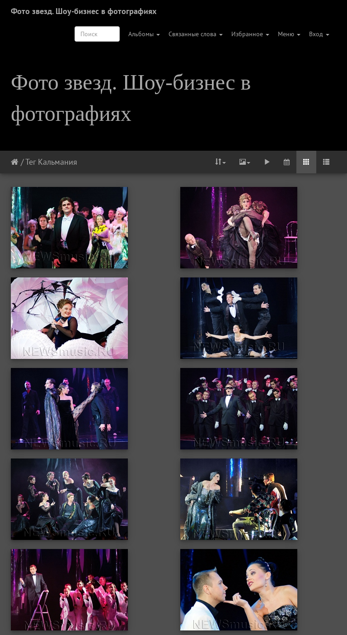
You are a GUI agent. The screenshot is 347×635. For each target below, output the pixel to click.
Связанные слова (196, 34)
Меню (289, 34)
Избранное (250, 34)
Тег (30, 162)
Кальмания (57, 162)
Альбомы (144, 34)
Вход (319, 34)
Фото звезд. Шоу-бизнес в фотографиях (83, 11)
